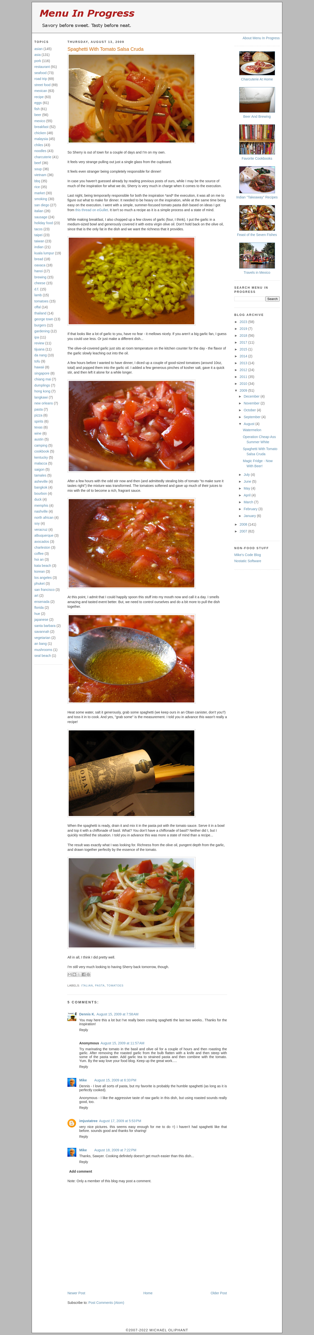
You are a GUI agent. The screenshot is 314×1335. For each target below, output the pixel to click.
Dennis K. (87, 1014)
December (252, 396)
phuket (39, 583)
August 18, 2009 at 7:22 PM (115, 1150)
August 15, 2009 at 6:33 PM (115, 1080)
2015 (244, 349)
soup (38, 169)
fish (37, 109)
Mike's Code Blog (247, 555)
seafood (40, 73)
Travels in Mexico (257, 272)
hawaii (39, 367)
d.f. (36, 289)
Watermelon (252, 430)
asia (37, 55)
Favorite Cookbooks (257, 158)
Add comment (80, 1171)
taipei (38, 235)
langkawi (41, 397)
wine (37, 433)
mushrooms (43, 650)
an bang (40, 644)
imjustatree (88, 1121)
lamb (38, 295)
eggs (38, 103)
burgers (40, 325)
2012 (244, 370)
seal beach (42, 656)
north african (43, 517)
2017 (244, 342)
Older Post (219, 1293)
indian (38, 247)
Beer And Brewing (257, 116)
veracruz (41, 529)
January (250, 516)
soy (37, 523)
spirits (38, 421)
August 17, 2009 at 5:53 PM (120, 1121)
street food (42, 85)
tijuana (39, 349)
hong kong (42, 391)
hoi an (39, 559)
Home (147, 1293)
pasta (38, 409)
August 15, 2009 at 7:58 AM (118, 1014)
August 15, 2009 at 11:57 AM (122, 1043)
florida (39, 607)
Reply (83, 1030)
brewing (40, 277)
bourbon (40, 493)
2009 (244, 390)
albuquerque (43, 535)
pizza (38, 415)
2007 (244, 531)
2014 (244, 356)
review (39, 343)
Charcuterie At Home (257, 79)
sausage (40, 217)
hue (37, 614)
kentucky (41, 457)
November (252, 403)
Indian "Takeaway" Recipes (257, 197)
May (247, 488)
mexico (39, 121)
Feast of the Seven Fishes (257, 235)
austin (38, 439)
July (247, 475)
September (252, 417)
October (250, 410)
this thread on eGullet (91, 210)
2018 (244, 335)
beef (37, 163)
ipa (36, 337)
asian (38, 49)
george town (43, 319)
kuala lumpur (44, 253)
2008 (244, 524)
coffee (39, 554)
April (247, 495)
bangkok (40, 487)
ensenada (42, 602)
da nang (40, 355)
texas (38, 427)
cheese (39, 283)
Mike (83, 1080)
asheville (41, 481)
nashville (41, 511)
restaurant (42, 67)
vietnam (40, 175)
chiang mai (42, 379)
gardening (42, 331)
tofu (37, 361)
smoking (40, 199)
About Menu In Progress (261, 38)
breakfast (41, 127)
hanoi (38, 271)
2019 (244, 329)
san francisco (44, 590)
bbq (37, 181)
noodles (40, 151)
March (249, 502)
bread (38, 259)
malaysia (41, 139)
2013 (244, 363)
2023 (244, 322)
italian (38, 211)
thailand (40, 313)
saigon (39, 469)
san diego (41, 205)
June (248, 481)
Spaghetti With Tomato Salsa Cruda (105, 49)
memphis (41, 505)
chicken (40, 133)
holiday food (43, 223)
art (36, 595)
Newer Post (76, 1293)
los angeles (43, 578)
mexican (40, 91)
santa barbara (44, 626)
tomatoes (41, 301)
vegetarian (42, 638)
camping (40, 445)
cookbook (41, 451)
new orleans (43, 403)
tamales (40, 475)
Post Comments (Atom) (106, 1303)
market (39, 193)
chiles (38, 145)
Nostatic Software (247, 561)
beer (37, 115)
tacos (38, 229)
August (249, 424)
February (251, 509)
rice (37, 187)
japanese (41, 620)
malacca (40, 463)
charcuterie (42, 157)
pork (37, 61)
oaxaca (39, 265)
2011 (244, 377)
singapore (42, 373)
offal (37, 307)
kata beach (42, 566)
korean (39, 571)
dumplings (42, 385)
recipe (39, 97)
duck (38, 499)
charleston (42, 547)
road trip (40, 79)
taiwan (39, 241)
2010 (244, 384)
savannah (41, 632)
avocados (41, 542)
